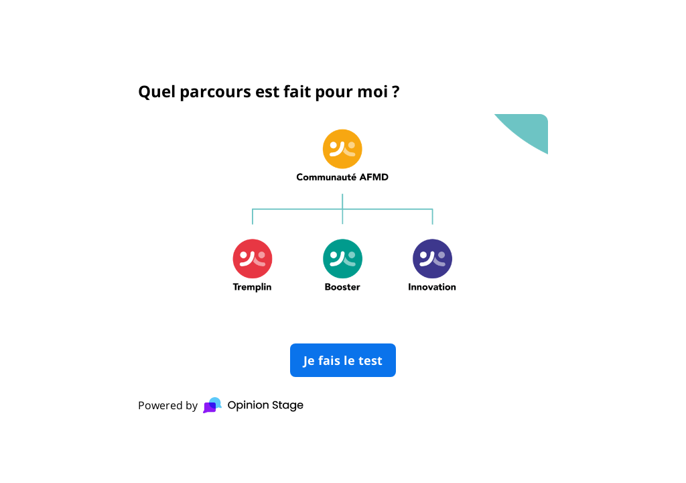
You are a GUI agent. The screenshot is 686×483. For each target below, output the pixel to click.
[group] (343, 241)
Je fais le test (343, 360)
